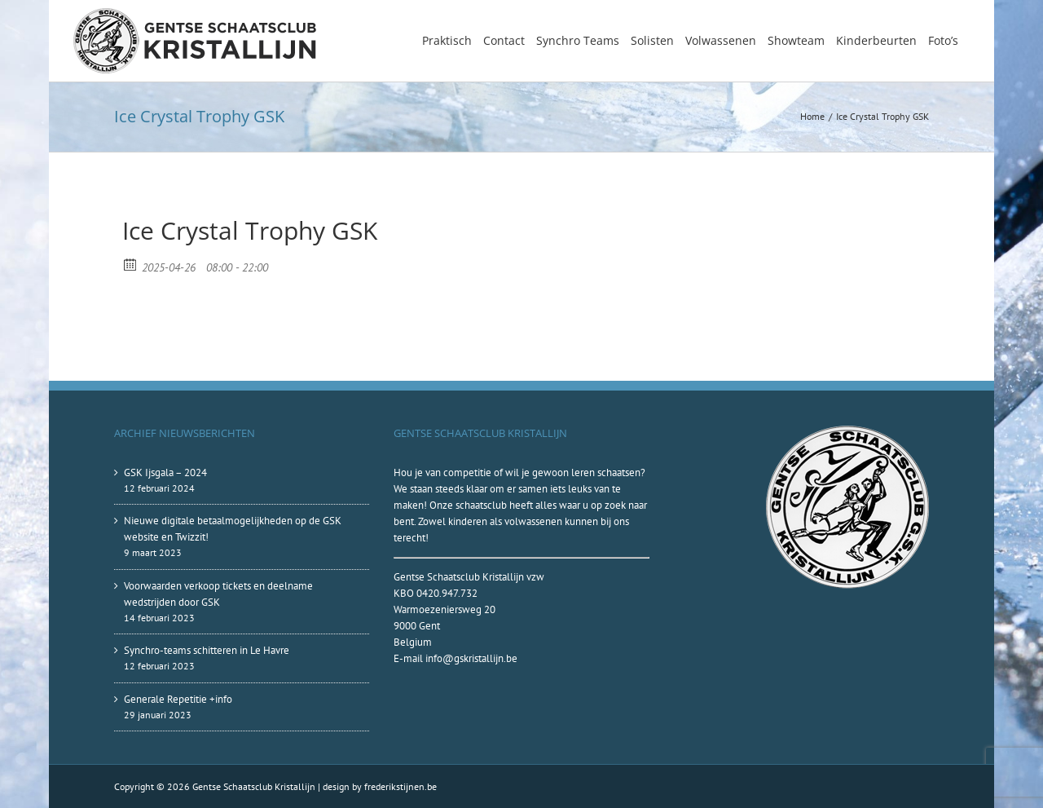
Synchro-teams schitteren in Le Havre (206, 650)
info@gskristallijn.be (471, 658)
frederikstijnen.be (400, 786)
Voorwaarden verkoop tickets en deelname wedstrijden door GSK (218, 594)
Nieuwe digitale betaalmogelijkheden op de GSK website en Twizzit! (232, 529)
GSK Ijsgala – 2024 (165, 472)
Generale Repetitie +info (178, 699)
